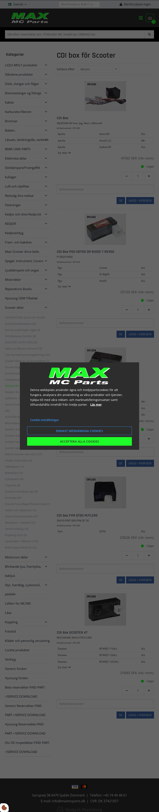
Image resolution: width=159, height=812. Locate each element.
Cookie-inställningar (44, 420)
